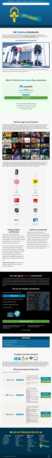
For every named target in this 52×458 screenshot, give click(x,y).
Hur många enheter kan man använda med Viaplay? (15, 346)
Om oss (42, 439)
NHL (28, 447)
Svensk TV (17, 438)
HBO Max (17, 444)
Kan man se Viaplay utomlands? (10, 340)
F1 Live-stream (30, 439)
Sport (38, 1)
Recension (45, 378)
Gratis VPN (5, 443)
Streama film (32, 1)
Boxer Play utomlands (19, 445)
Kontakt (42, 438)
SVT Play (17, 442)
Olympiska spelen (31, 445)
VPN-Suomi (43, 437)
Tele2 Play (17, 441)
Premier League (30, 446)
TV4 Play (17, 439)
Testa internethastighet (45, 441)
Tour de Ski (30, 443)
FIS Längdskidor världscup (32, 442)
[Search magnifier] (48, 4)
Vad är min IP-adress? (44, 440)
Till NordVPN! (14, 296)
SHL (28, 448)
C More (17, 440)
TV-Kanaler (25, 1)
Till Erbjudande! (26, 97)
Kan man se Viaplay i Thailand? (10, 342)
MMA (29, 450)
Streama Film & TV (6, 440)
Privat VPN (5, 444)
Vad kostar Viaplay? (8, 344)
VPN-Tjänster (11, 1)
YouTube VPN (5, 441)
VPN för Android (6, 438)
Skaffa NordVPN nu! (26, 321)
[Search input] (25, 4)
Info (42, 1)
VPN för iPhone (6, 437)
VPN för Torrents (6, 439)
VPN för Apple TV (6, 442)
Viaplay (17, 443)
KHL (28, 449)
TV (4, 26)
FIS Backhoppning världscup (30, 441)
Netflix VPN (18, 1)
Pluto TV (44, 235)
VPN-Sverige (5, 456)
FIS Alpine (29, 440)
